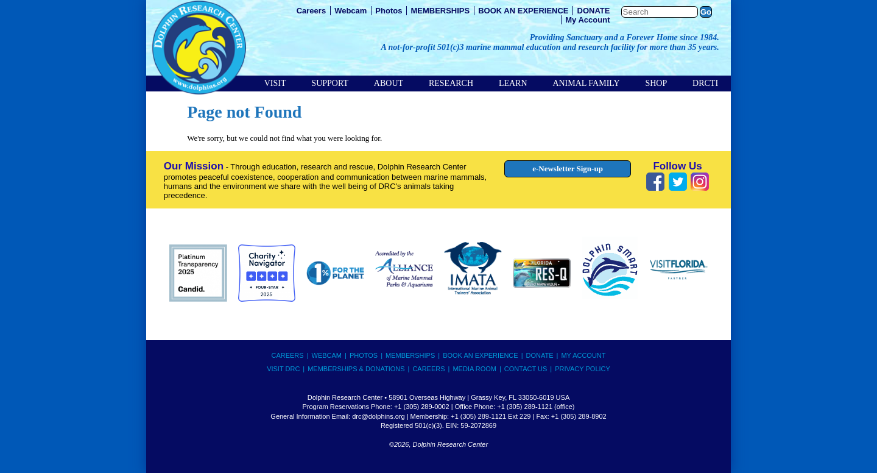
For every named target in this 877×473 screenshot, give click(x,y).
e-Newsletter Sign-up (567, 168)
